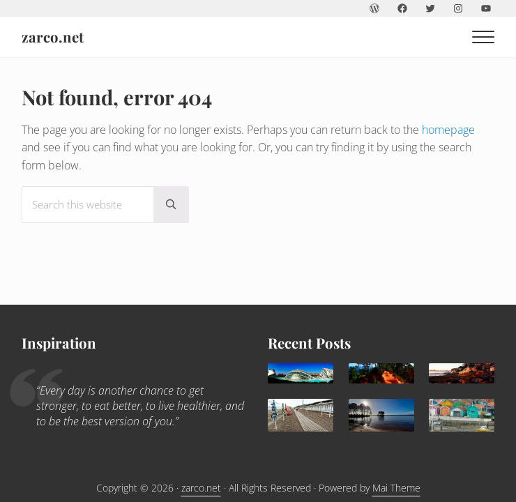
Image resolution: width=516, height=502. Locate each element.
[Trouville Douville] (300, 415)
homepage (448, 129)
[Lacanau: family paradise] (381, 415)
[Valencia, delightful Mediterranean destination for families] (300, 373)
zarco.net (53, 36)
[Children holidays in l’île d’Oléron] (461, 415)
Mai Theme (396, 487)
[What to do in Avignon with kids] (381, 373)
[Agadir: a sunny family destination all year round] (461, 373)
